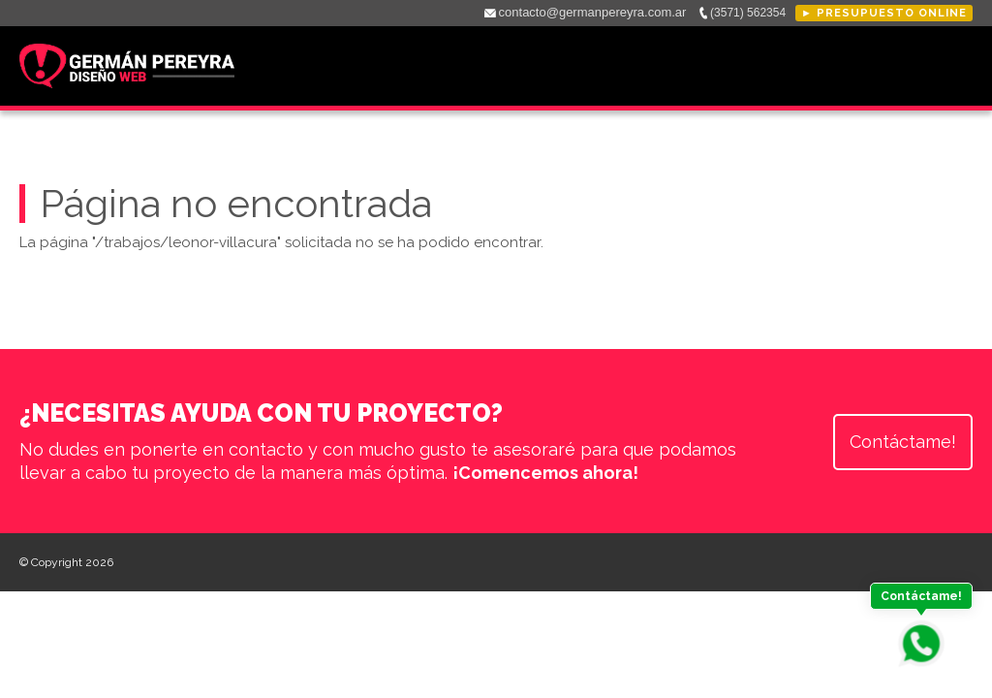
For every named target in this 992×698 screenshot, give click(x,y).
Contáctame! (903, 441)
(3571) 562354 (748, 12)
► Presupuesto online (884, 13)
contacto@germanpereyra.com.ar (593, 12)
